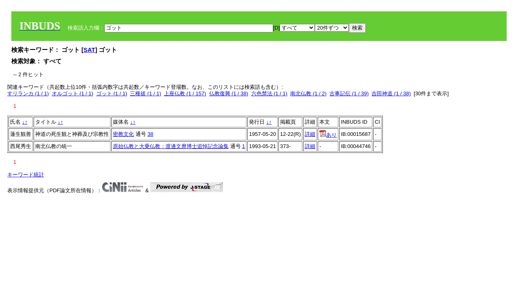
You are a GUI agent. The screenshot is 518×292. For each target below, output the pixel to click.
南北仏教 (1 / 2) (308, 93)
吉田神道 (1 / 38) (391, 93)
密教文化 (123, 134)
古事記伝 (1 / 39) (349, 93)
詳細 (310, 134)
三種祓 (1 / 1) (145, 93)
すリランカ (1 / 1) (28, 93)
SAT (89, 49)
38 (150, 134)
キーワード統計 (25, 175)
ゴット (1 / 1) (111, 93)
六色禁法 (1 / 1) (269, 93)
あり (328, 135)
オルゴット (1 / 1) (72, 93)
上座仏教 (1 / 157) (185, 93)
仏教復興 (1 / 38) (228, 93)
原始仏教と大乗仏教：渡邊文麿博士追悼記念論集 (171, 146)
